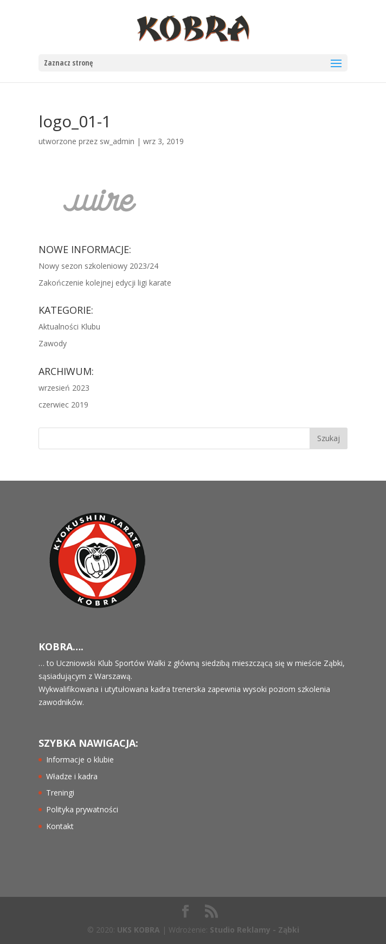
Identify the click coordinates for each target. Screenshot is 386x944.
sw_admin (117, 141)
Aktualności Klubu (69, 326)
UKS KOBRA (138, 929)
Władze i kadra (72, 776)
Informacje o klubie (80, 759)
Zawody (52, 343)
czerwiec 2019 (63, 404)
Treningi (60, 792)
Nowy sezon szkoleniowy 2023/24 (98, 266)
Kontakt (60, 826)
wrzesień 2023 (63, 388)
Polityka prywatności (82, 809)
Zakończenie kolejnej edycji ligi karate (104, 282)
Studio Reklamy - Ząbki (254, 929)
